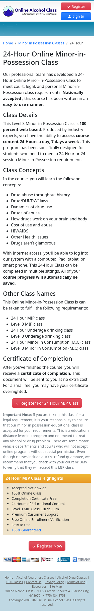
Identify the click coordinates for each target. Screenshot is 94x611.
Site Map (56, 586)
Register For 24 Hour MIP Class (46, 403)
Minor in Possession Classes (41, 43)
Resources (39, 586)
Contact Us (33, 582)
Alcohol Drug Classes (72, 577)
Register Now (47, 546)
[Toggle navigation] (10, 29)
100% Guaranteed (26, 530)
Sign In (76, 16)
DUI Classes (14, 582)
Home (8, 43)
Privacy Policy (54, 582)
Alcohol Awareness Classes (35, 577)
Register (76, 6)
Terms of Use (76, 582)
